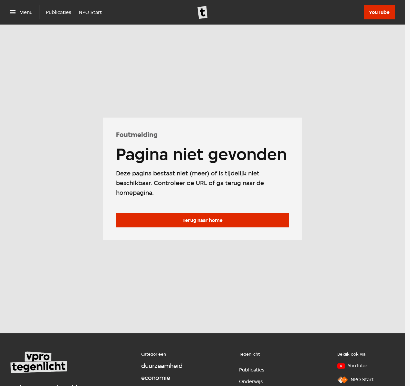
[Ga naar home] (202, 12)
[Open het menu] (21, 12)
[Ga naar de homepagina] (202, 220)
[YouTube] (379, 12)
